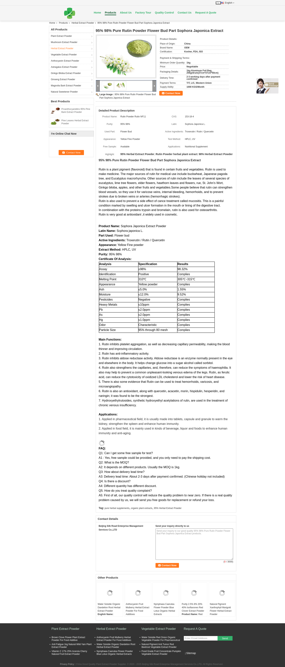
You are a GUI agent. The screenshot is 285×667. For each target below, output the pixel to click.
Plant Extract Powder (61, 36)
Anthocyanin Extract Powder (65, 61)
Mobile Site (190, 657)
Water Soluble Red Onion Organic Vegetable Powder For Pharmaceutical (161, 638)
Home (97, 12)
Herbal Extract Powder (83, 23)
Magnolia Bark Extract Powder (66, 85)
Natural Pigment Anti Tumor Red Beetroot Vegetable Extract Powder (159, 645)
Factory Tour (143, 12)
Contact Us (184, 12)
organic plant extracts (141, 508)
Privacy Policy (67, 664)
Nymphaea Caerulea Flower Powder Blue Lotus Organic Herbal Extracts (164, 609)
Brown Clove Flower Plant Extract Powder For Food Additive (68, 638)
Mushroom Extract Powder (64, 42)
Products (110, 12)
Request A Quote (205, 12)
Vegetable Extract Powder (64, 54)
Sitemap (191, 653)
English (229, 3)
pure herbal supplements (117, 508)
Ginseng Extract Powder (63, 79)
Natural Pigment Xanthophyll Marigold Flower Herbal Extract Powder (220, 609)
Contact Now (172, 93)
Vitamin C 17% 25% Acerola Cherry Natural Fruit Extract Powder (69, 652)
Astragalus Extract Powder (64, 67)
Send (225, 638)
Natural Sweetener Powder (64, 91)
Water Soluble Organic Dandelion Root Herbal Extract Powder (109, 607)
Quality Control (164, 12)
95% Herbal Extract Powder (167, 508)
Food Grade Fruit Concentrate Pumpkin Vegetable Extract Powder (161, 652)
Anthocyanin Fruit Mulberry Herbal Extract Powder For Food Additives (137, 609)
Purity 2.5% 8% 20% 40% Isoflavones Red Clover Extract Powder (193, 607)
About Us (126, 12)
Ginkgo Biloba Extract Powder (66, 73)
